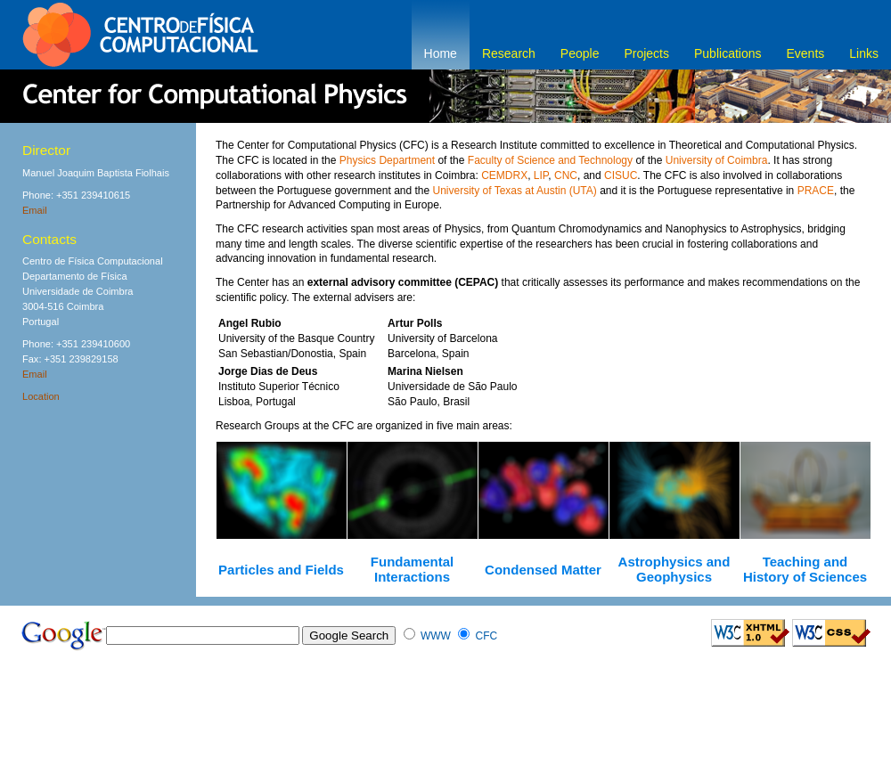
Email (34, 210)
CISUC (620, 175)
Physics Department (387, 160)
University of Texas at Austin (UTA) (515, 190)
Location (41, 396)
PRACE (815, 190)
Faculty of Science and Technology (550, 160)
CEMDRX (504, 175)
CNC (565, 175)
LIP (541, 175)
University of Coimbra (717, 160)
